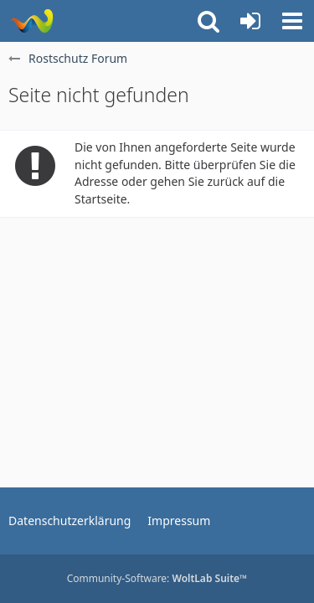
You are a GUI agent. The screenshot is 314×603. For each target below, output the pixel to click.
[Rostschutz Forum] (31, 21)
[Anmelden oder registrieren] (250, 21)
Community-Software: (157, 578)
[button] (292, 21)
